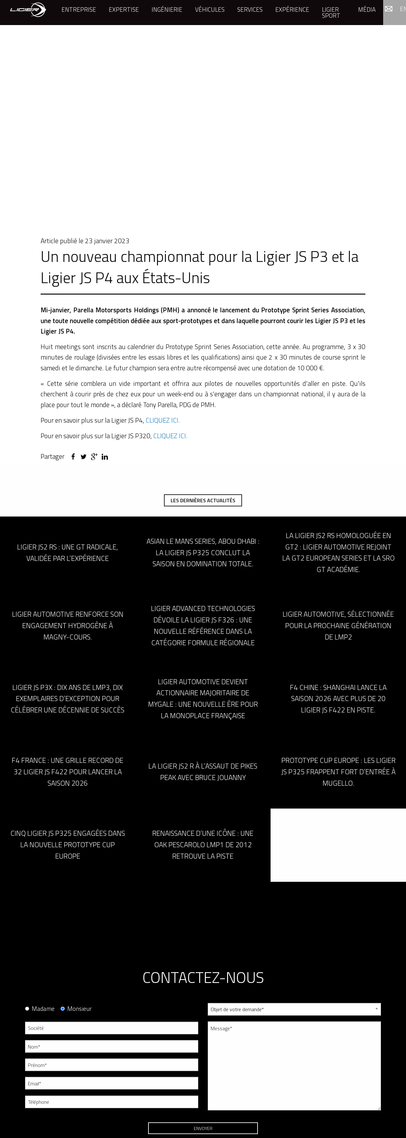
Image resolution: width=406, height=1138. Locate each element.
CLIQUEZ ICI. (163, 420)
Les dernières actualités (203, 500)
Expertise (124, 9)
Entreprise (79, 9)
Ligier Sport (331, 12)
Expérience (292, 9)
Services (250, 9)
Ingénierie (167, 9)
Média (367, 9)
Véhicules (210, 9)
